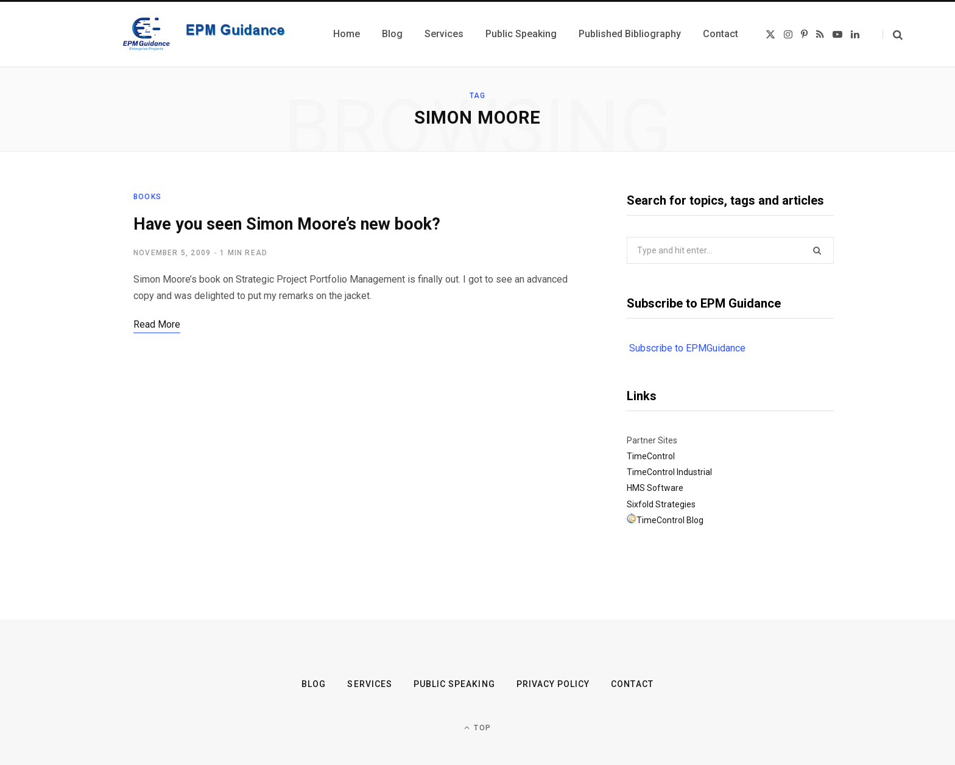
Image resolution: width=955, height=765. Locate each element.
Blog (313, 684)
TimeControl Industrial (669, 472)
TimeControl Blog (669, 520)
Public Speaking (454, 684)
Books (147, 196)
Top (477, 727)
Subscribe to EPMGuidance (687, 348)
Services (369, 684)
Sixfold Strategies (661, 504)
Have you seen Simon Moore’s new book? (286, 224)
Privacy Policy (553, 684)
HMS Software (655, 488)
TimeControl (651, 456)
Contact (632, 684)
